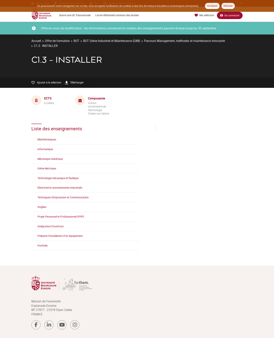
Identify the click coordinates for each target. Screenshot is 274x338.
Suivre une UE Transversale (75, 15)
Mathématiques (46, 139)
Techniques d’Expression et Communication (63, 197)
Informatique (45, 149)
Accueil (36, 41)
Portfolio (42, 245)
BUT (76, 41)
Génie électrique (46, 168)
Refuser (228, 6)
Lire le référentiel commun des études (117, 15)
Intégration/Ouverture (50, 226)
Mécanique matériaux (50, 159)
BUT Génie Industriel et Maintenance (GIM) (111, 41)
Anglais (41, 207)
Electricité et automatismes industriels (59, 187)
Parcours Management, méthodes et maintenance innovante (184, 41)
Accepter (212, 6)
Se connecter (230, 15)
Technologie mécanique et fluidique (58, 178)
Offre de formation (57, 41)
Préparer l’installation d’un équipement (60, 236)
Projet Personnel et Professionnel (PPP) (60, 216)
